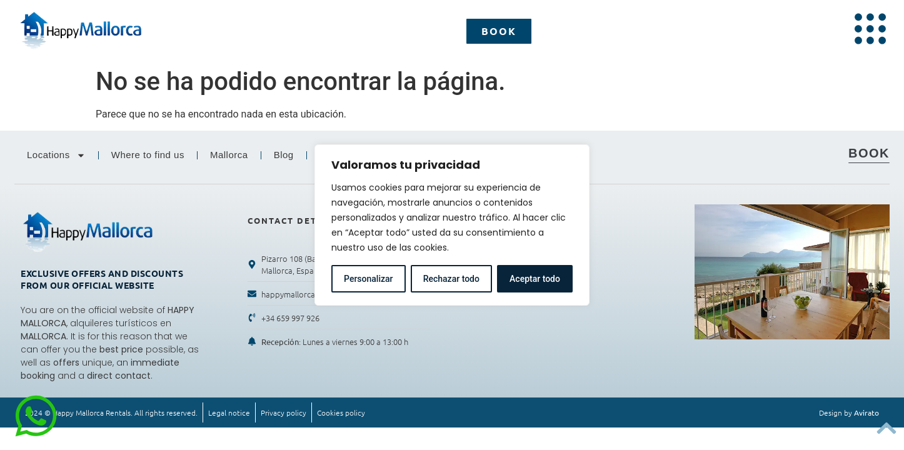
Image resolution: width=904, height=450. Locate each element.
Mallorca (229, 154)
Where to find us (147, 154)
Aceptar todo (535, 279)
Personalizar (368, 279)
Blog (284, 154)
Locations (56, 155)
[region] (452, 225)
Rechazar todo (451, 279)
